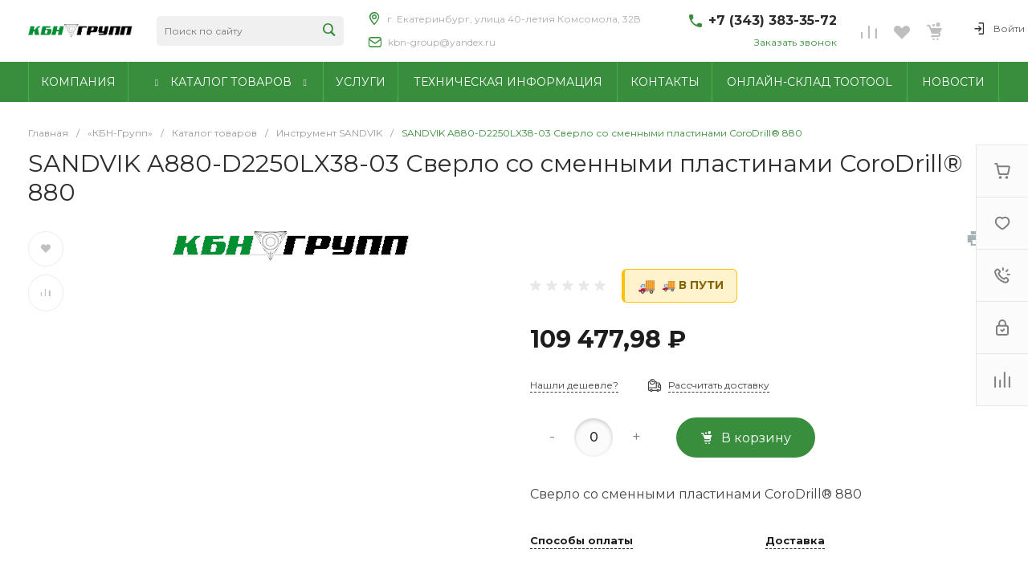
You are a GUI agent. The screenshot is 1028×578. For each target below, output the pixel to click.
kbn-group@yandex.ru (442, 42)
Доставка (795, 541)
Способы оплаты (581, 541)
